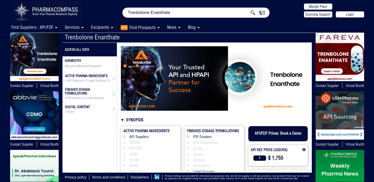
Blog (192, 27)
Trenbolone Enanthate (92, 37)
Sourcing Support (318, 14)
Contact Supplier (21, 86)
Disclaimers (139, 177)
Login (350, 14)
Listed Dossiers (95, 98)
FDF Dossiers (74, 98)
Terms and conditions (108, 177)
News (172, 27)
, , (88, 80)
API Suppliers (75, 80)
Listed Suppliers (97, 80)
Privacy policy (76, 177)
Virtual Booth (49, 86)
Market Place (318, 6)
